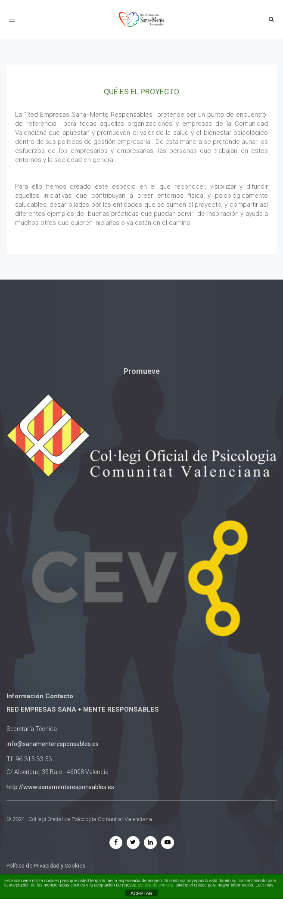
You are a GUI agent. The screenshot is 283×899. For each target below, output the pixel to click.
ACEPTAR (141, 893)
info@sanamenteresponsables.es (52, 743)
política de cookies (155, 885)
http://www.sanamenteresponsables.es (60, 787)
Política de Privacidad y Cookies (45, 865)
